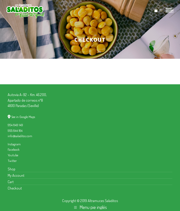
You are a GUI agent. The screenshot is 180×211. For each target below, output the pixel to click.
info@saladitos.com (20, 136)
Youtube (13, 155)
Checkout (15, 188)
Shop (11, 169)
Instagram (14, 144)
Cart (11, 181)
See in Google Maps (23, 117)
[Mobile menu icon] (169, 10)
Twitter (12, 161)
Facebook (13, 149)
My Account (16, 175)
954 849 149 (15, 125)
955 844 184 (15, 130)
